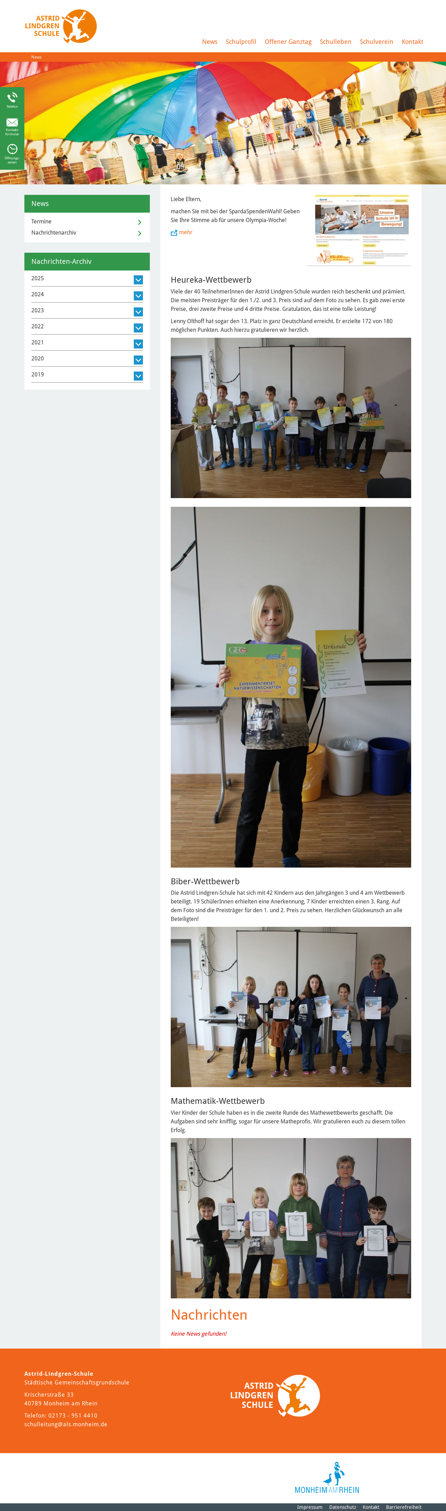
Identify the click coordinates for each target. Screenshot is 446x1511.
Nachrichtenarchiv (53, 232)
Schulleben (336, 41)
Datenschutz (342, 1507)
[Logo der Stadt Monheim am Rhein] (327, 1477)
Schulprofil (241, 41)
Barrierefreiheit (404, 1507)
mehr (185, 232)
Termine (41, 221)
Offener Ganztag (288, 41)
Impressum (310, 1507)
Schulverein (376, 41)
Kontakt (412, 41)
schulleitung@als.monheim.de (66, 1424)
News (209, 41)
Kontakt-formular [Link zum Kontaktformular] (12, 132)
